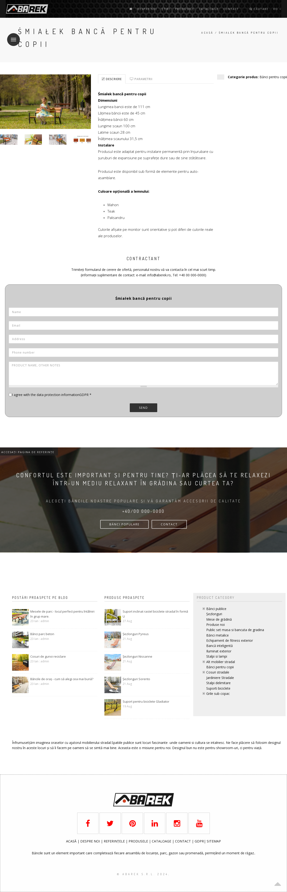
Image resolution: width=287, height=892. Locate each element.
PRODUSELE (139, 841)
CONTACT (169, 524)
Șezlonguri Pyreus (136, 634)
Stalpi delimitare (218, 683)
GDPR (85, 394)
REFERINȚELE (115, 841)
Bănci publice (216, 608)
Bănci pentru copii (273, 77)
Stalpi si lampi (216, 656)
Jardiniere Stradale (220, 677)
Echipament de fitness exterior (229, 640)
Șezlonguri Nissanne (137, 656)
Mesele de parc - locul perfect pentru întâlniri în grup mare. (62, 614)
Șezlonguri (214, 614)
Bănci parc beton (42, 634)
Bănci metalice (217, 635)
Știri (166, 9)
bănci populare (124, 524)
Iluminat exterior (218, 651)
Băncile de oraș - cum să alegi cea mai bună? (61, 679)
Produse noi (215, 624)
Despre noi (147, 9)
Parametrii (141, 79)
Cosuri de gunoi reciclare (48, 656)
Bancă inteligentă (219, 645)
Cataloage (209, 9)
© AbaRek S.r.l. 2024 (142, 874)
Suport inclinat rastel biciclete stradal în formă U (155, 614)
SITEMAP (214, 841)
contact (231, 9)
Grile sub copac (218, 693)
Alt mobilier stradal (220, 662)
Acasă (207, 32)
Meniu (11, 36)
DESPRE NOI (90, 841)
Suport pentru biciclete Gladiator (146, 701)
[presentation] (45, 426)
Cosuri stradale (217, 672)
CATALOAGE (162, 841)
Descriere (112, 79)
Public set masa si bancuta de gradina (235, 630)
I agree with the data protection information (45, 394)
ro (277, 9)
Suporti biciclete (218, 688)
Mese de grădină (219, 619)
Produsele (184, 9)
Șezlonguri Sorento (136, 679)
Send (143, 408)
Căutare (259, 9)
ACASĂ (71, 841)
